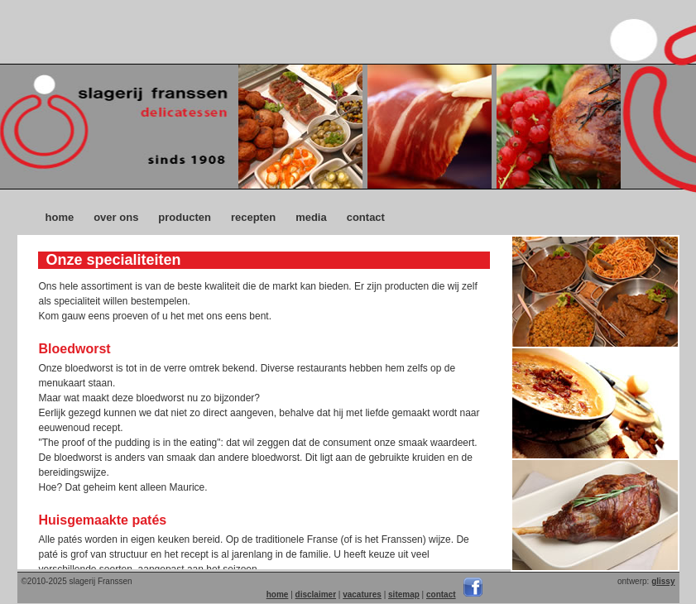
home (60, 217)
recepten (253, 217)
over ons (116, 217)
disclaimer (315, 594)
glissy (662, 581)
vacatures (362, 594)
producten (184, 217)
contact (366, 217)
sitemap (404, 594)
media (311, 217)
